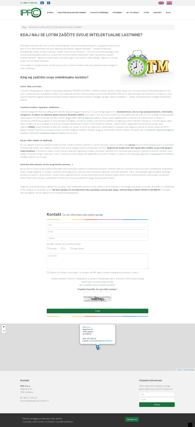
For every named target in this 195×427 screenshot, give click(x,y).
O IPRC (146, 12)
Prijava (157, 404)
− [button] (4, 331)
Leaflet (179, 370)
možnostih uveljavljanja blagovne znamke (48, 133)
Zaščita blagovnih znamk (88, 118)
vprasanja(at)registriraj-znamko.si (34, 400)
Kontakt (158, 12)
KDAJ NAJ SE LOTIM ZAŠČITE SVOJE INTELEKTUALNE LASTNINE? (55, 27)
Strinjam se (132, 419)
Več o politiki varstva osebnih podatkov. (97, 284)
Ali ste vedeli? (132, 12)
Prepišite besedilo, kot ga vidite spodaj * (97, 289)
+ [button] (4, 327)
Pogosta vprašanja (99, 12)
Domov (50, 12)
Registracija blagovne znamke (72, 12)
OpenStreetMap (189, 370)
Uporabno (117, 12)
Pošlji (97, 311)
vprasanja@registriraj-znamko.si (100, 341)
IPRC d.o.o (87, 327)
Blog (168, 12)
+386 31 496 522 (28, 2)
